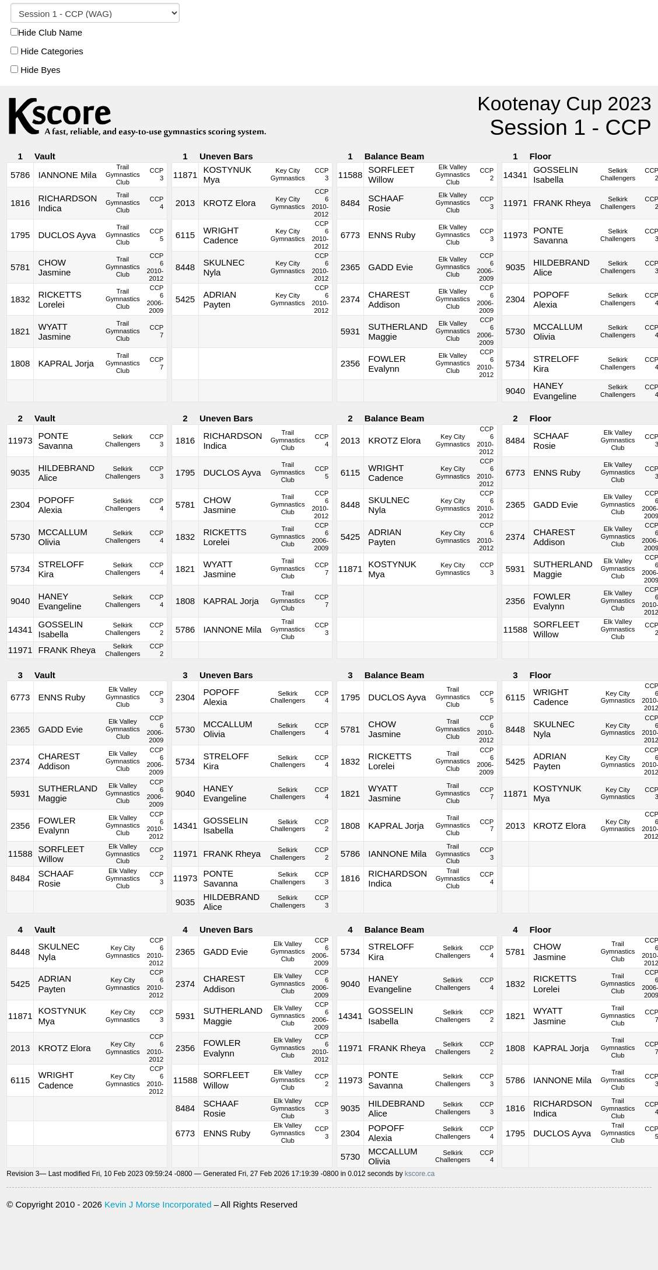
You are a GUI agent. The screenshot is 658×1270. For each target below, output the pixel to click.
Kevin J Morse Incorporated (157, 1204)
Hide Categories (46, 51)
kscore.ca (420, 1174)
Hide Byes (35, 70)
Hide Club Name (46, 32)
